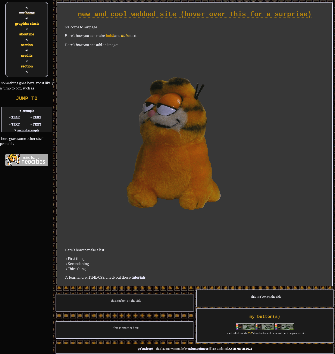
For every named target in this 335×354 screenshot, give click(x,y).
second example (28, 130)
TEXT (15, 117)
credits (26, 56)
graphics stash (27, 24)
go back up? (145, 349)
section (27, 45)
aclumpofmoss (198, 349)
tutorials (138, 277)
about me (26, 34)
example (28, 111)
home (30, 13)
